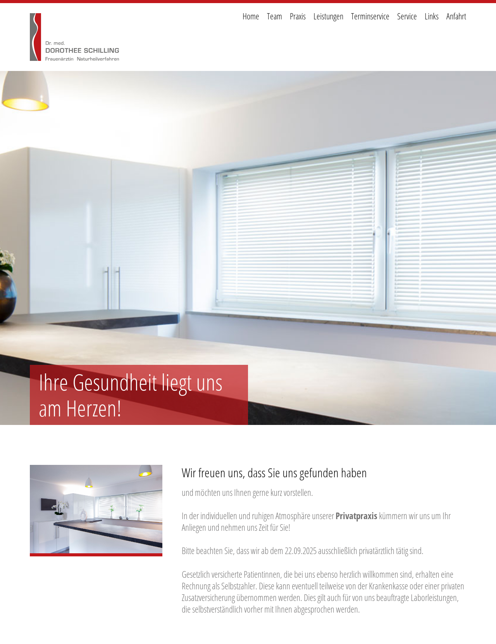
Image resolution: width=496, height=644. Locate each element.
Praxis (298, 16)
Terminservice (370, 16)
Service (407, 16)
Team (274, 16)
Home (251, 16)
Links (432, 16)
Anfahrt (456, 16)
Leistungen (328, 16)
